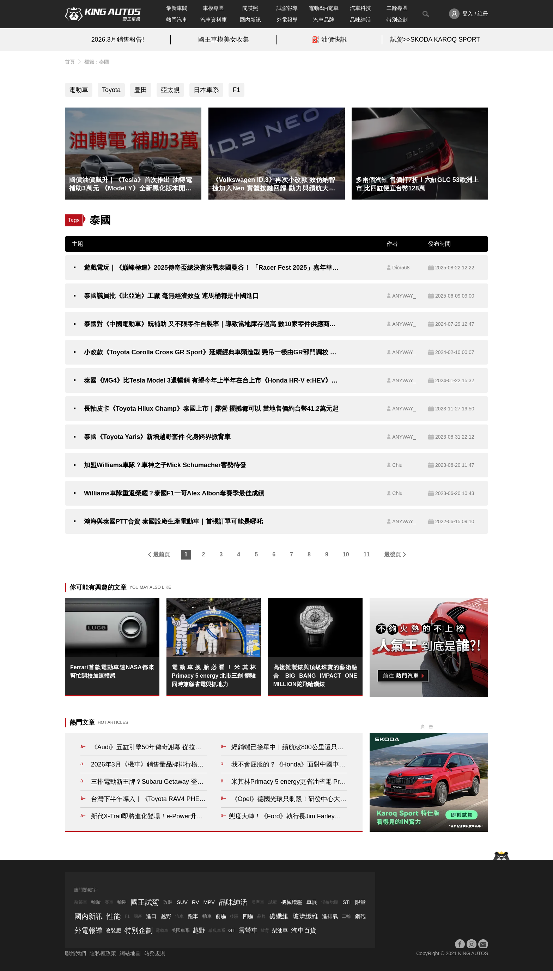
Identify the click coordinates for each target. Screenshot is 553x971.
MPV (209, 902)
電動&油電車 (324, 8)
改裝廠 (113, 930)
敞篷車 (80, 902)
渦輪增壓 (329, 902)
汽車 (179, 916)
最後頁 (392, 554)
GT (232, 930)
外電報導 (287, 20)
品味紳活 (360, 20)
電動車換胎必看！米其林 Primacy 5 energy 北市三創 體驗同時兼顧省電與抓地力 (214, 675)
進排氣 (330, 916)
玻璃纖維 (305, 916)
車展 (311, 902)
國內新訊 (250, 20)
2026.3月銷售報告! (117, 39)
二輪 (346, 916)
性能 (114, 916)
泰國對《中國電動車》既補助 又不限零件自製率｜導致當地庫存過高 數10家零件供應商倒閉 (212, 324)
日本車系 (206, 89)
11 (367, 554)
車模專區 (213, 8)
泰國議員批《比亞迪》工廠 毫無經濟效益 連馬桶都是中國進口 (171, 295)
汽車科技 (360, 8)
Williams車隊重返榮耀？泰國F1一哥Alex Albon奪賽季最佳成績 (174, 493)
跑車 (193, 916)
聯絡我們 (75, 953)
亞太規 (170, 89)
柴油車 (280, 930)
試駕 (272, 902)
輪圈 (122, 902)
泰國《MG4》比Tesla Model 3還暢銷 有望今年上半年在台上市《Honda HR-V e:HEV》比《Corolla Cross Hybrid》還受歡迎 (212, 380)
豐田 (140, 89)
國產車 (257, 902)
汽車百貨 (303, 930)
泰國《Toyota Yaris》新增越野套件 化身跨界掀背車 (157, 436)
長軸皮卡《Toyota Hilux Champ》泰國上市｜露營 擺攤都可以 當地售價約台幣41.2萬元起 (211, 408)
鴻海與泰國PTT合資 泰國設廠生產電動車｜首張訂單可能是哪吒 (173, 521)
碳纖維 (278, 916)
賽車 (109, 902)
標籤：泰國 (96, 62)
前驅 (220, 916)
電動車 (78, 89)
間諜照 (250, 8)
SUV (182, 902)
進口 (151, 916)
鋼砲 (360, 916)
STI (346, 902)
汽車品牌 (323, 20)
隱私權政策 (103, 953)
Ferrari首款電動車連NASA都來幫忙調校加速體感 (112, 671)
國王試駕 (145, 902)
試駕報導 (287, 8)
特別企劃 (397, 20)
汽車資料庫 (213, 20)
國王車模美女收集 (223, 39)
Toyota (111, 89)
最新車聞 (176, 8)
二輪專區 (397, 8)
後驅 (234, 916)
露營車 (247, 930)
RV (195, 902)
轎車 (207, 916)
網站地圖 (130, 953)
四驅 (248, 916)
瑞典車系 (216, 930)
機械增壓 (291, 902)
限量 (360, 902)
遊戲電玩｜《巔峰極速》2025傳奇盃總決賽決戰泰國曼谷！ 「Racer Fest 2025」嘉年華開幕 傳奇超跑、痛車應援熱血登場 (212, 267)
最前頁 (161, 554)
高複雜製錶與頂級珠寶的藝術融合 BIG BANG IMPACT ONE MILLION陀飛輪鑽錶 (315, 675)
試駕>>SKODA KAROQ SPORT (435, 39)
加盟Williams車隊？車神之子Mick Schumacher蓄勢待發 (165, 465)
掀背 (265, 930)
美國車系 (180, 930)
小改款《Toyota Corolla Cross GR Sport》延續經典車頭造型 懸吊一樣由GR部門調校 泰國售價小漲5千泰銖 (212, 352)
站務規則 (154, 953)
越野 (166, 916)
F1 (236, 89)
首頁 (70, 62)
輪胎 (96, 902)
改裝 (167, 902)
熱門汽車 (176, 20)
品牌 (261, 916)
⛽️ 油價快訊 (329, 39)
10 (346, 554)
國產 (138, 916)
